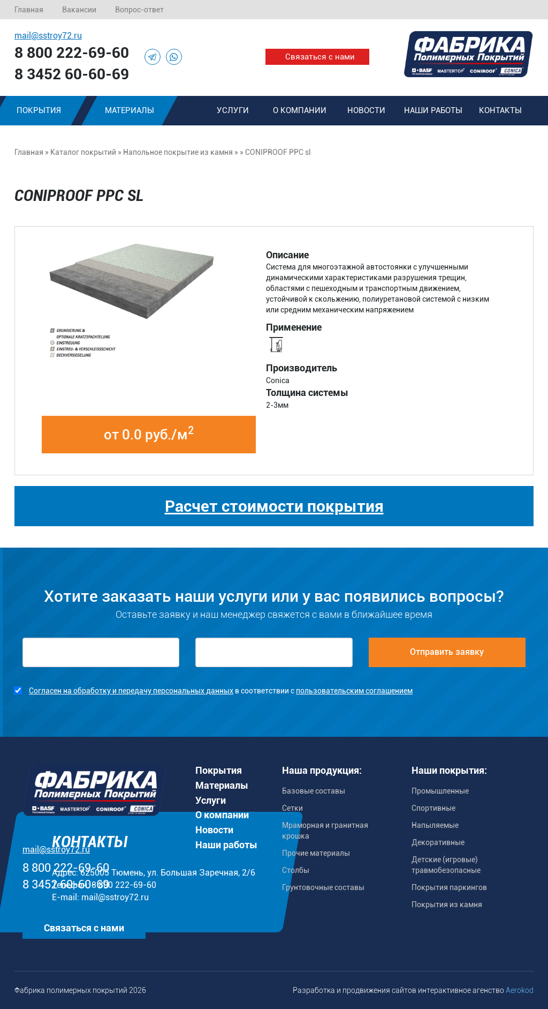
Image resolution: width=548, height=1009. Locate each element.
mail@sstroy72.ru (48, 36)
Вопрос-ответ (139, 9)
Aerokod (520, 990)
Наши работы (433, 110)
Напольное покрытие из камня (178, 152)
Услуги (233, 110)
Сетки (292, 808)
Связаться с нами (320, 57)
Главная (28, 9)
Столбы (295, 870)
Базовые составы (313, 791)
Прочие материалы (316, 853)
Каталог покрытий (83, 152)
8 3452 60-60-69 (71, 74)
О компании (299, 110)
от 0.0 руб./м (149, 433)
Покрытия (218, 770)
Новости (366, 110)
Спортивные (433, 808)
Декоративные (438, 842)
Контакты (500, 110)
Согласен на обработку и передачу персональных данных (131, 690)
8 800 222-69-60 (71, 53)
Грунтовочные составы (323, 887)
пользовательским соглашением (354, 690)
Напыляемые (435, 825)
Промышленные (440, 791)
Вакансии (79, 9)
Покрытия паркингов (449, 887)
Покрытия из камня (447, 904)
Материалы (129, 110)
